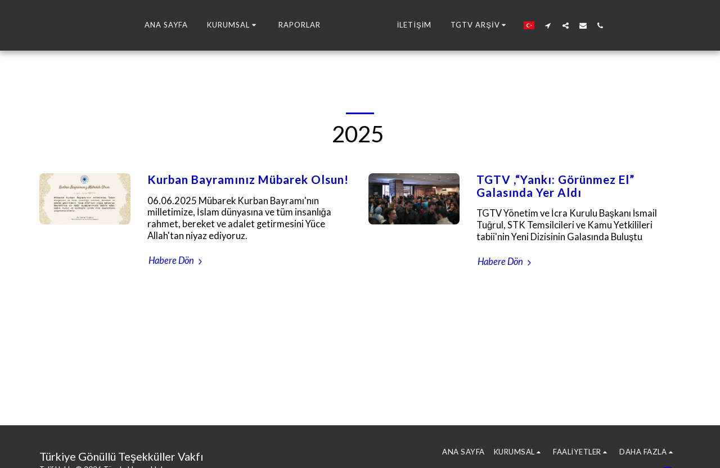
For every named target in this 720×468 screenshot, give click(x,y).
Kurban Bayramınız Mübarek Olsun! (248, 179)
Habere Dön (176, 260)
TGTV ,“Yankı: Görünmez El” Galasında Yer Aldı (555, 186)
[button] (193, 25)
